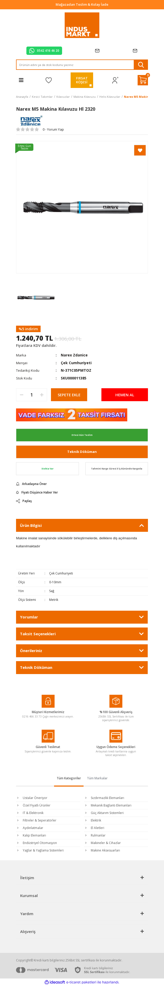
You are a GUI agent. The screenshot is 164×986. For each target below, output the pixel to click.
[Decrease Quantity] (21, 395)
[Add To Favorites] (140, 150)
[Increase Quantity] (41, 395)
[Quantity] (31, 395)
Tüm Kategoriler (69, 778)
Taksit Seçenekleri (38, 633)
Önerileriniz (31, 650)
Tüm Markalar (97, 778)
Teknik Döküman (82, 451)
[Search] (82, 64)
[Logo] (82, 25)
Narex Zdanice (74, 355)
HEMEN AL (124, 394)
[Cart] (143, 80)
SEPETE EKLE (69, 394)
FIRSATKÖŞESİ (82, 80)
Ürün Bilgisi (31, 525)
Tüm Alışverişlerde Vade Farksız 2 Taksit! (82, 4)
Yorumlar (29, 616)
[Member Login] (115, 80)
